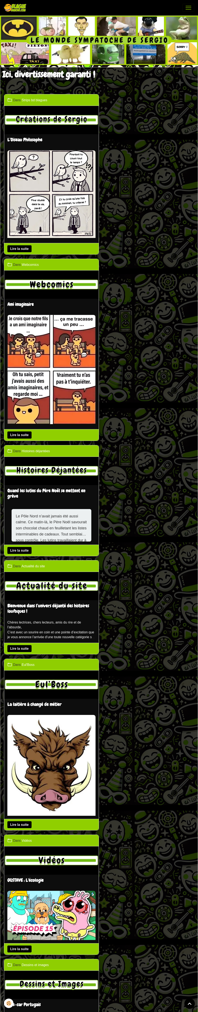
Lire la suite (20, 246)
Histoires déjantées (36, 261)
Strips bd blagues (35, 100)
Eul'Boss (28, 376)
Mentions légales (81, 981)
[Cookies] (9, 1003)
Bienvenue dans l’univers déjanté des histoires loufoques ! (145, 324)
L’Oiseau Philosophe (25, 139)
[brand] (16, 8)
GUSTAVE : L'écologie (122, 419)
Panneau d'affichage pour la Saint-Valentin (142, 690)
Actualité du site (130, 282)
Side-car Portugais (121, 542)
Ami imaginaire (117, 139)
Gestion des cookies (114, 981)
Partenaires (86, 950)
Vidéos (124, 380)
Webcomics (127, 100)
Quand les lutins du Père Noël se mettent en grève (47, 303)
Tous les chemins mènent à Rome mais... (41, 788)
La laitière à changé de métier (35, 415)
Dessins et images (132, 502)
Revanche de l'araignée (28, 588)
